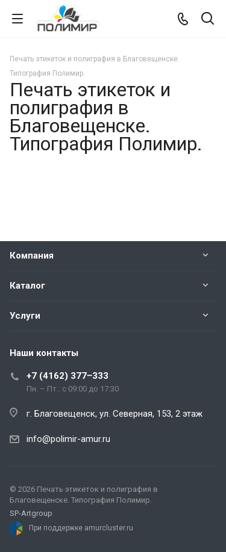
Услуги (25, 315)
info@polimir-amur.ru (68, 439)
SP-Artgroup (31, 513)
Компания (32, 255)
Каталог (27, 285)
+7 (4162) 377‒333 (67, 375)
